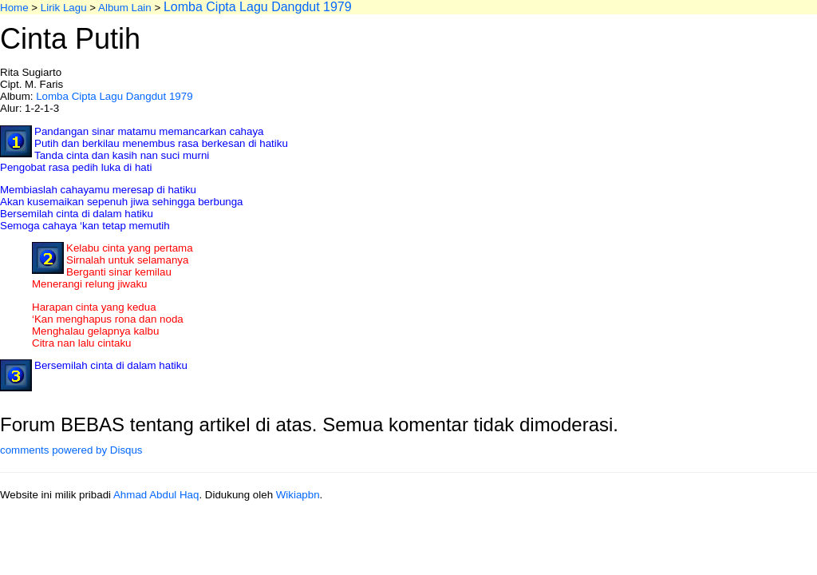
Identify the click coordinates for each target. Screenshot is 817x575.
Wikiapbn (298, 495)
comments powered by (71, 450)
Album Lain (125, 8)
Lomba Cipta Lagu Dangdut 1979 (114, 96)
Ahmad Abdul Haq (156, 495)
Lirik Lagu (64, 8)
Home (14, 8)
